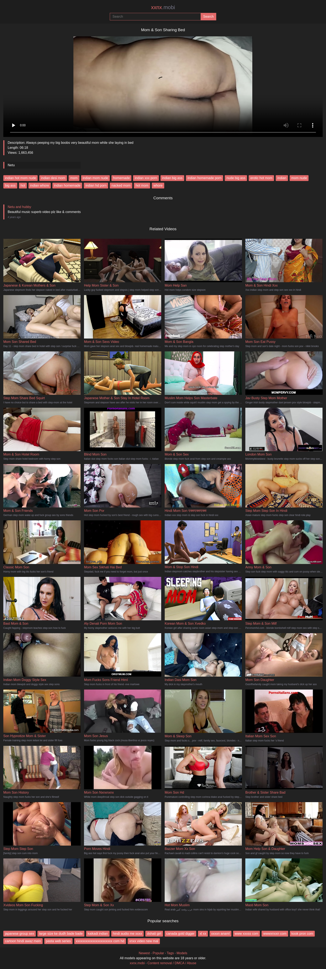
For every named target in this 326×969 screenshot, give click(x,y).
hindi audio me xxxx (127, 933)
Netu (11, 165)
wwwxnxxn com (274, 933)
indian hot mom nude (20, 178)
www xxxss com (246, 933)
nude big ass (235, 178)
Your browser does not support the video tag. (163, 85)
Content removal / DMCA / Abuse (171, 963)
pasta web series (58, 941)
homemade (121, 178)
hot (23, 185)
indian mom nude (95, 178)
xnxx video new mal (143, 941)
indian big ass (172, 178)
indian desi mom (53, 178)
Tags (170, 953)
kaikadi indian (98, 933)
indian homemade (67, 185)
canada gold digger (180, 933)
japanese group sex (19, 933)
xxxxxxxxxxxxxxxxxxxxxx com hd (100, 941)
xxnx (163, 7)
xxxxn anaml (220, 933)
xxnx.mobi (137, 963)
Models (182, 953)
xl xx (203, 933)
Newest (144, 953)
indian (281, 178)
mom (74, 178)
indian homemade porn (205, 178)
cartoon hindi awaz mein (23, 941)
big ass (10, 185)
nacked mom (121, 185)
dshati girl (154, 933)
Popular (158, 953)
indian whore (39, 185)
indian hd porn (95, 185)
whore (158, 185)
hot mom (142, 185)
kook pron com (302, 933)
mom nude (299, 178)
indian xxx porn (146, 178)
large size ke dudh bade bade (61, 933)
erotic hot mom (261, 178)
